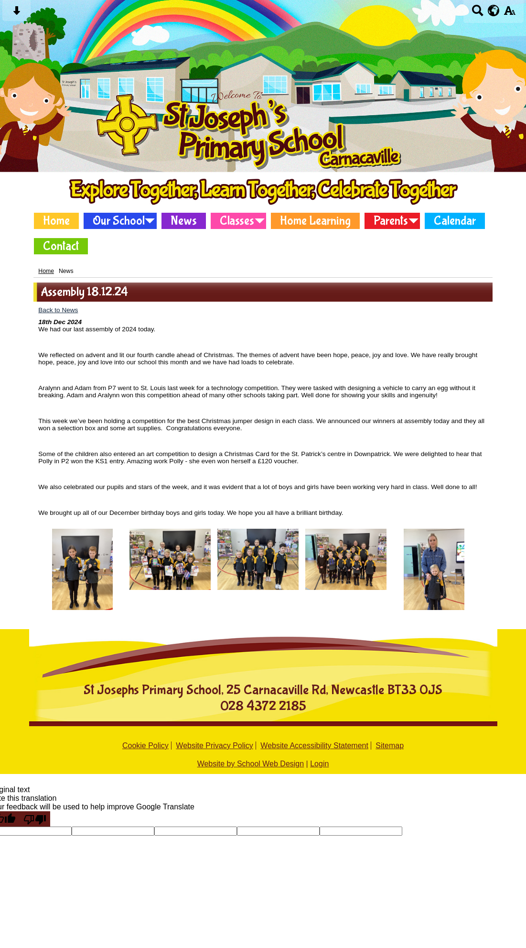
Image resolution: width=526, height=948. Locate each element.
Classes (237, 221)
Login (319, 764)
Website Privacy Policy (214, 745)
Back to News (58, 310)
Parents (391, 221)
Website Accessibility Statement (314, 745)
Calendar (455, 221)
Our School (119, 221)
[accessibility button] (509, 14)
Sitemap (390, 745)
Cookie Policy (145, 745)
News (184, 221)
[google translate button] (494, 10)
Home (56, 221)
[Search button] (477, 14)
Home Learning (315, 221)
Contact (61, 246)
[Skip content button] (16, 14)
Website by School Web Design (250, 764)
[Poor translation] (35, 819)
